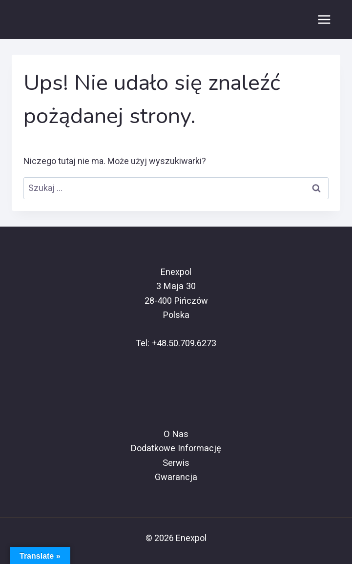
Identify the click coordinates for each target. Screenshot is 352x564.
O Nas (176, 434)
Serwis (176, 463)
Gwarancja (176, 477)
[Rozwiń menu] (323, 19)
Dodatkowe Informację (176, 448)
